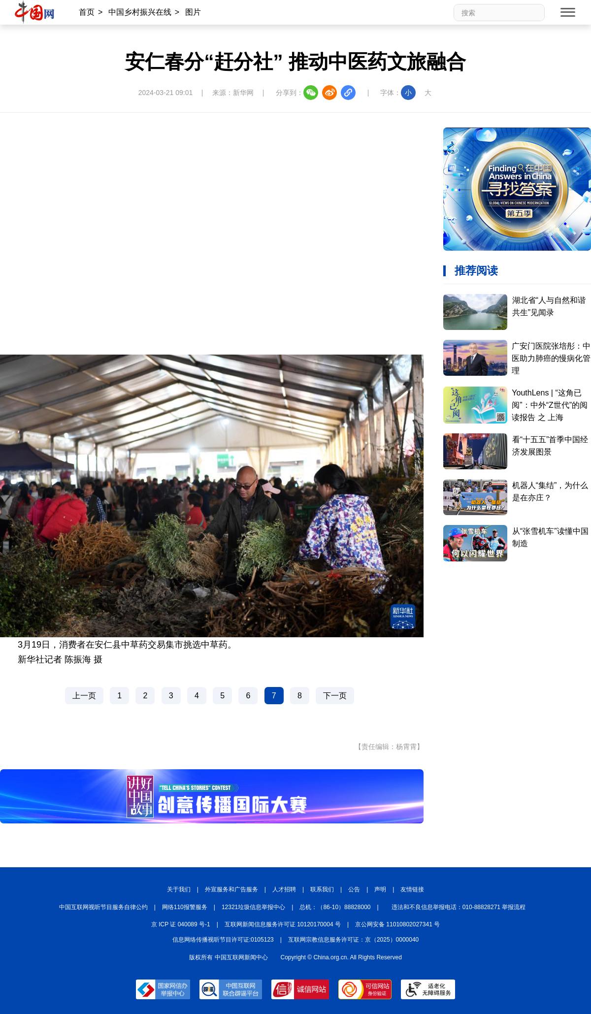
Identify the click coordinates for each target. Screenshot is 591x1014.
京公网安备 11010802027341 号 (397, 924)
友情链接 (412, 889)
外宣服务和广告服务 (231, 889)
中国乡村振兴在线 (139, 12)
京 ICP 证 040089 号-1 (180, 924)
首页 (87, 12)
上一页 (84, 695)
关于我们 (179, 889)
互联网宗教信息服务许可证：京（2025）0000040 (353, 939)
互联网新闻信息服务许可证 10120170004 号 (283, 924)
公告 (354, 889)
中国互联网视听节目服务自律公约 (103, 907)
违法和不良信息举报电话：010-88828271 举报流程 (459, 907)
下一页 (335, 695)
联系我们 (322, 889)
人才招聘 (284, 889)
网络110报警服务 (184, 907)
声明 (380, 889)
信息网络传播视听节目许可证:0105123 (223, 939)
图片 (193, 12)
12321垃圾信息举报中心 (253, 907)
